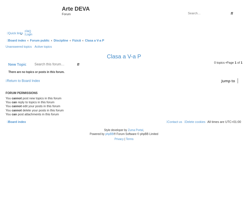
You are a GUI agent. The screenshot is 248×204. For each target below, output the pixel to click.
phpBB (109, 134)
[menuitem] (27, 31)
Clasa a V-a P (124, 56)
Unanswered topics (19, 46)
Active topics (43, 46)
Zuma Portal (135, 130)
